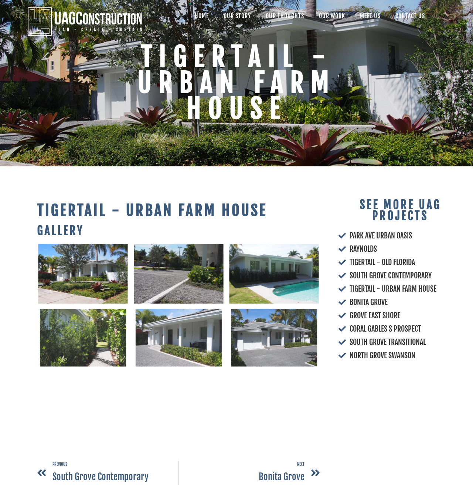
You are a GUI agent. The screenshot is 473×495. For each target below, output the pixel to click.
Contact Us (410, 16)
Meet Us (370, 16)
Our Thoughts (285, 16)
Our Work (332, 16)
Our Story (237, 16)
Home (202, 16)
